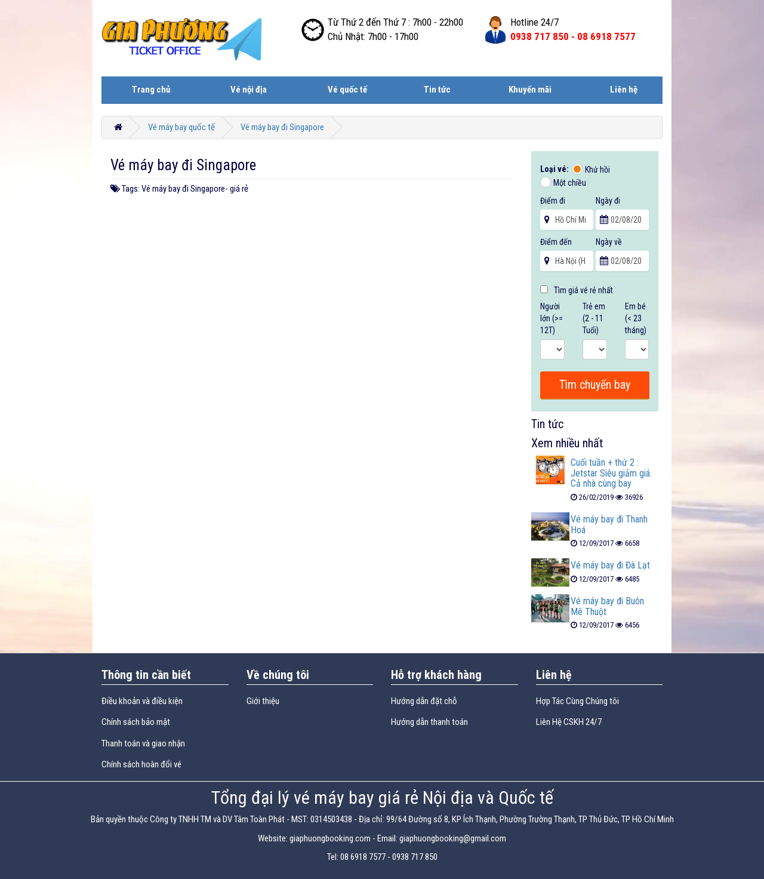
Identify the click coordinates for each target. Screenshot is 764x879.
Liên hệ (623, 89)
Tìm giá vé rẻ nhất (576, 290)
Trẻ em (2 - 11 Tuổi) (594, 318)
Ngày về (609, 242)
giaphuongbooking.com (330, 838)
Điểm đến (556, 242)
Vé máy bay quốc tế (181, 127)
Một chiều (569, 183)
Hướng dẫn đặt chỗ (424, 701)
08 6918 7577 (363, 857)
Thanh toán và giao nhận (143, 743)
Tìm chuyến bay (594, 384)
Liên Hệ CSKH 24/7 (569, 722)
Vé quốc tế (347, 89)
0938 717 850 (415, 857)
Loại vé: (555, 169)
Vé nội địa (248, 89)
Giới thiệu (263, 701)
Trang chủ (151, 89)
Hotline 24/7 (534, 22)
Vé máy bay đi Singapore (282, 127)
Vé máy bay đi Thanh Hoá (609, 525)
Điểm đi (552, 200)
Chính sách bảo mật (135, 722)
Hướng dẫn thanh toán (429, 722)
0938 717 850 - (573, 36)
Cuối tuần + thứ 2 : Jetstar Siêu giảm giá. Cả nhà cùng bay (611, 473)
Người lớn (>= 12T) (551, 318)
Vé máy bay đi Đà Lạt (610, 565)
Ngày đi (608, 200)
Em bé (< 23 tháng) (635, 318)
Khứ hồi (597, 169)
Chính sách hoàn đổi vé (141, 764)
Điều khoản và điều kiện (142, 701)
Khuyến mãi (530, 89)
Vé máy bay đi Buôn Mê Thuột (607, 606)
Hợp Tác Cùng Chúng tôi (577, 701)
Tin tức (437, 89)
